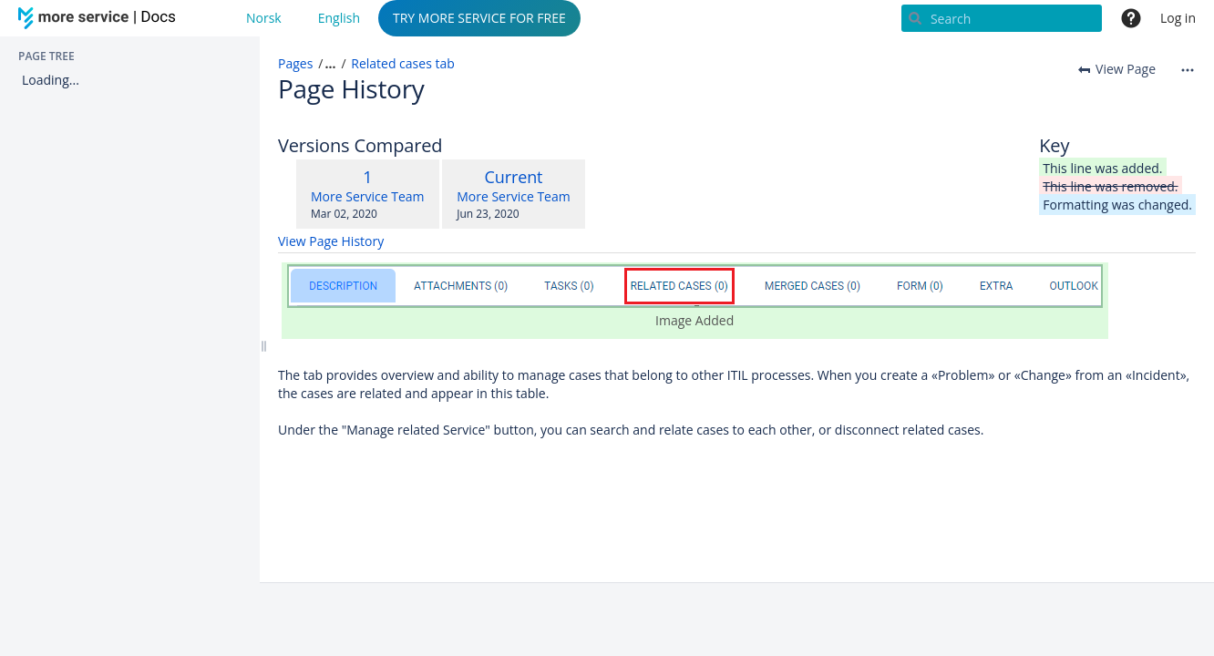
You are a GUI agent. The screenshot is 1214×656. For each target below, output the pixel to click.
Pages (295, 63)
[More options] (1187, 69)
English (339, 17)
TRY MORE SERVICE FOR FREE (479, 17)
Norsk (264, 17)
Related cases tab (403, 63)
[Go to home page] (100, 18)
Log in (1178, 17)
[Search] (1001, 18)
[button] (324, 64)
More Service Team (368, 196)
